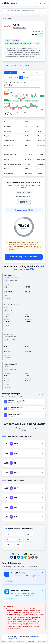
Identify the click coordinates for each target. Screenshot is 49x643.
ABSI (6, 280)
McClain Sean (8, 334)
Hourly (16, 77)
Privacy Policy (36, 637)
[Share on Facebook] (11, 557)
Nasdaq (36, 43)
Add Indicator (25, 66)
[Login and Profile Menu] (40, 3)
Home (4, 18)
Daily (21, 77)
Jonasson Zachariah (10, 364)
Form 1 (7, 298)
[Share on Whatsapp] (25, 557)
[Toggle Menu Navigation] (44, 3)
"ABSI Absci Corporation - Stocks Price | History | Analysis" (21, 609)
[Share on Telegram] (22, 557)
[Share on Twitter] (15, 557)
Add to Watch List (9, 66)
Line (24, 72)
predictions (9, 614)
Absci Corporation (19, 28)
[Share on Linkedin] (18, 557)
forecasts (18, 612)
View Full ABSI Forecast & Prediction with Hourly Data (24, 257)
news (23, 612)
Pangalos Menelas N (11, 305)
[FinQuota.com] (9, 3)
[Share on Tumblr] (32, 557)
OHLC (37, 72)
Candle (10, 72)
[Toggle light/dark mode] (36, 3)
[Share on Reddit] (29, 557)
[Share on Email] (36, 557)
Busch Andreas (9, 275)
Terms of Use (13, 638)
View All (41, 394)
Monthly (26, 77)
